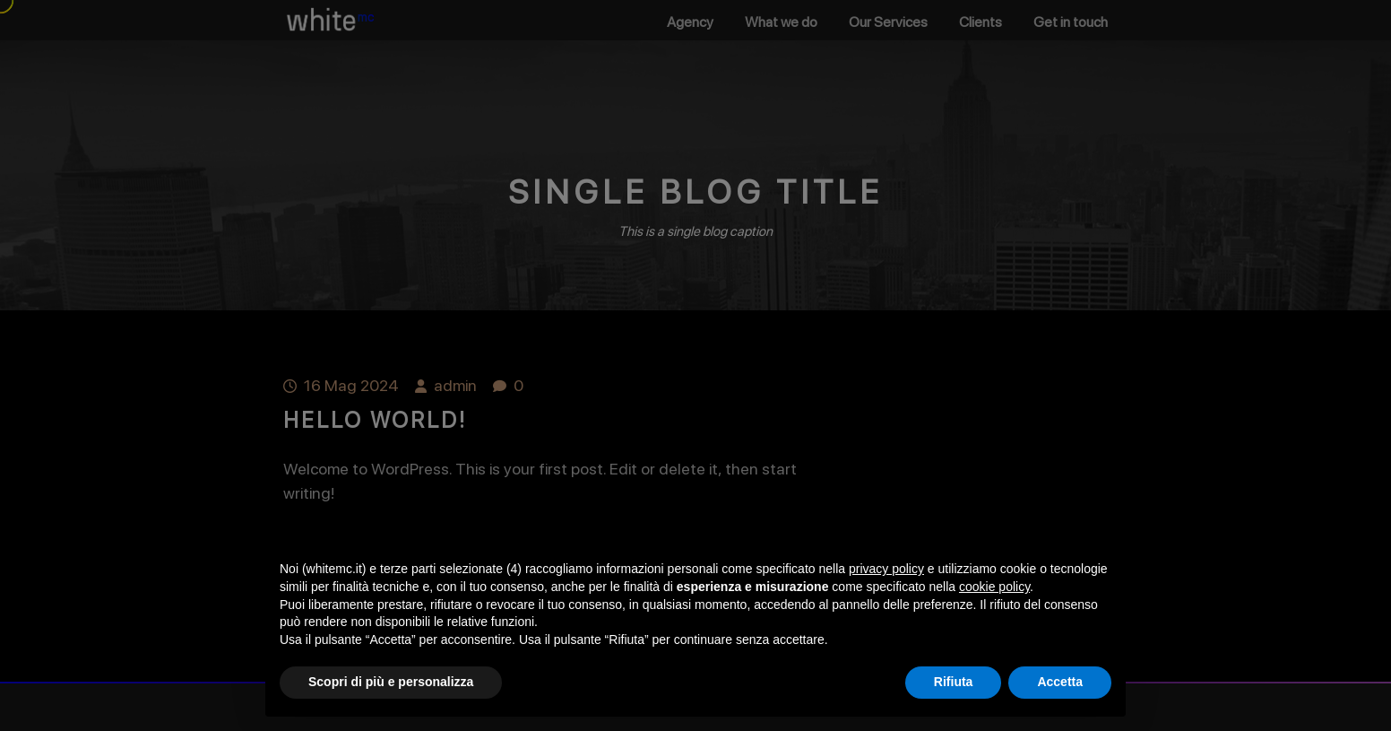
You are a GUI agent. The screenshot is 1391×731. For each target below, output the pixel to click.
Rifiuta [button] (953, 681)
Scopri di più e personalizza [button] (390, 681)
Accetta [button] (1060, 681)
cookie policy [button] (994, 586)
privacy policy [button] (886, 568)
